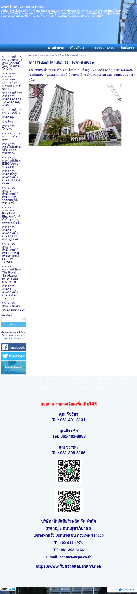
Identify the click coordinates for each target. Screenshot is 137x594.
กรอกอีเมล (6, 315)
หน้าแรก (33, 55)
